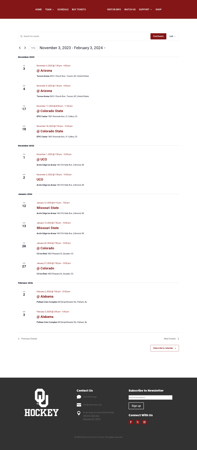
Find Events (158, 36)
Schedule (63, 10)
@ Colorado (45, 248)
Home (38, 10)
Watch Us (130, 10)
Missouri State (48, 208)
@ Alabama (45, 296)
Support (144, 10)
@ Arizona (44, 71)
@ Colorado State (50, 111)
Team (48, 10)
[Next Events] (25, 48)
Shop (159, 10)
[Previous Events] (19, 48)
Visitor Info (114, 10)
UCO (40, 179)
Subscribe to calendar (163, 348)
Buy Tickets (79, 10)
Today (33, 48)
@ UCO (42, 159)
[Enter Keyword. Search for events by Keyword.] (84, 36)
